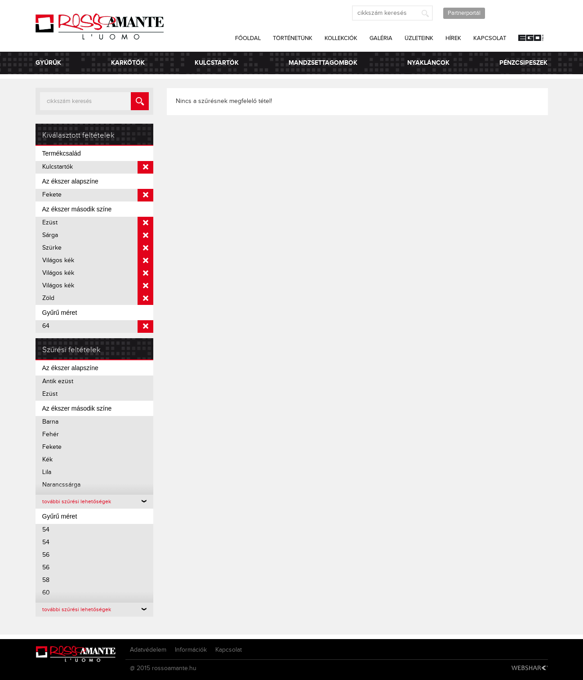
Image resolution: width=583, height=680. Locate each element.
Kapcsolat (489, 38)
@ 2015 (140, 668)
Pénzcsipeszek (523, 63)
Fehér (50, 434)
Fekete (98, 195)
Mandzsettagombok (323, 63)
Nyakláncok (428, 63)
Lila (46, 472)
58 (45, 580)
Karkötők (128, 63)
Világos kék (98, 261)
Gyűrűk (48, 63)
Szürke (98, 248)
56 (45, 555)
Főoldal (248, 38)
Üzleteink (419, 38)
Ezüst (98, 223)
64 (98, 326)
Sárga (98, 235)
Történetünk (292, 38)
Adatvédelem (148, 649)
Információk (191, 649)
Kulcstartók (217, 63)
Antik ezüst (57, 381)
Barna (50, 421)
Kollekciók (341, 38)
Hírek (453, 38)
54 (45, 529)
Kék (47, 459)
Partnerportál (464, 13)
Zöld (98, 298)
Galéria (380, 38)
